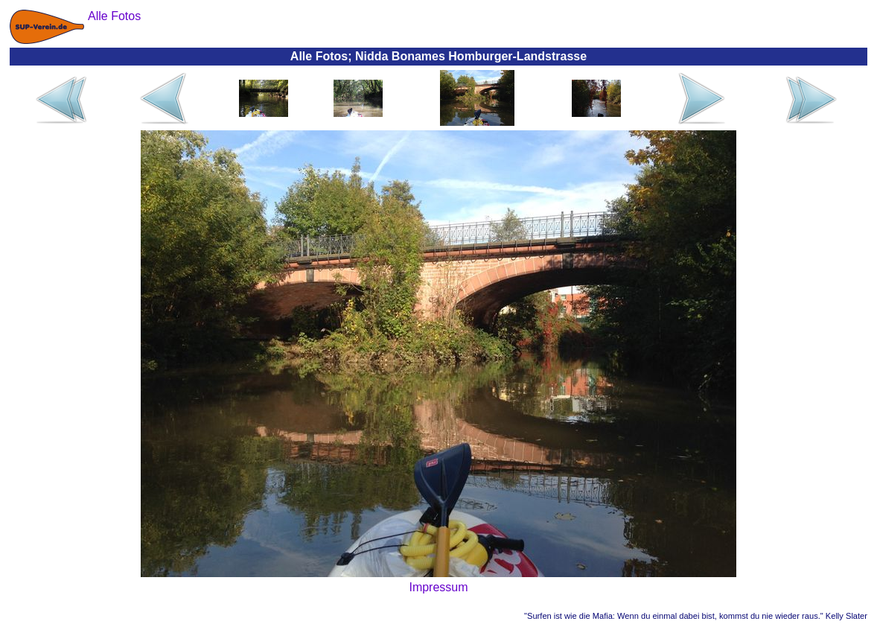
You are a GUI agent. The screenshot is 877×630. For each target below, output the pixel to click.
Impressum (438, 587)
